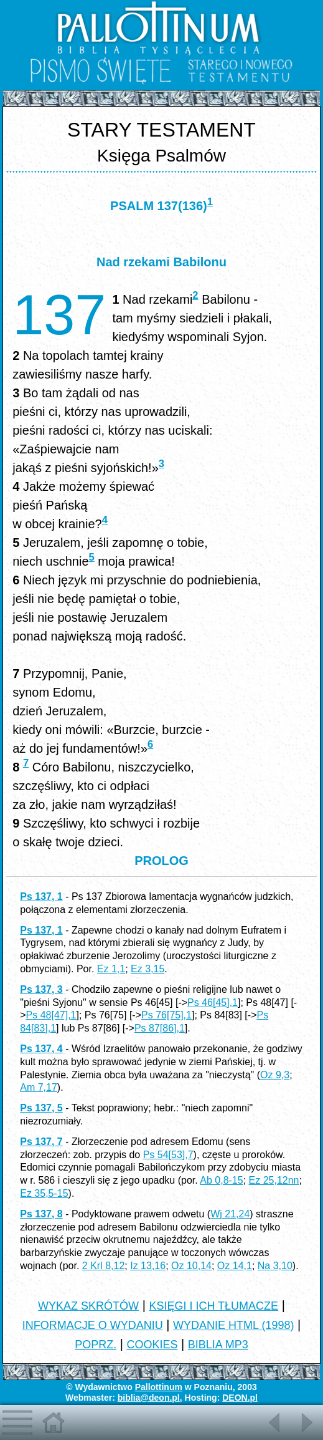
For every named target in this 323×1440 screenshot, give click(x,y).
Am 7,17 (38, 1087)
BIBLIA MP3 (218, 1344)
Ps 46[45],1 (212, 1002)
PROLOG (161, 860)
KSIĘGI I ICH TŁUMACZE (213, 1306)
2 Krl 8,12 (103, 1265)
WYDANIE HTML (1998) (233, 1325)
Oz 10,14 (191, 1265)
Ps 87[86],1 (159, 1028)
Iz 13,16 (148, 1265)
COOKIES (151, 1344)
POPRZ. (95, 1344)
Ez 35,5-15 (44, 1193)
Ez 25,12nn (274, 1180)
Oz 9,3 (274, 1075)
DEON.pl (240, 1398)
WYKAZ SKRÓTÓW (88, 1306)
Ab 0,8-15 (221, 1180)
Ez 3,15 (147, 969)
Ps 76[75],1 (166, 1015)
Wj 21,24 (230, 1214)
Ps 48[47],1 (51, 1015)
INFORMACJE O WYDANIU (92, 1325)
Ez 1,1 (111, 969)
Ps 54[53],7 (168, 1154)
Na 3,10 (275, 1265)
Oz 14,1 (234, 1265)
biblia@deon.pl (149, 1398)
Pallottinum (158, 1387)
